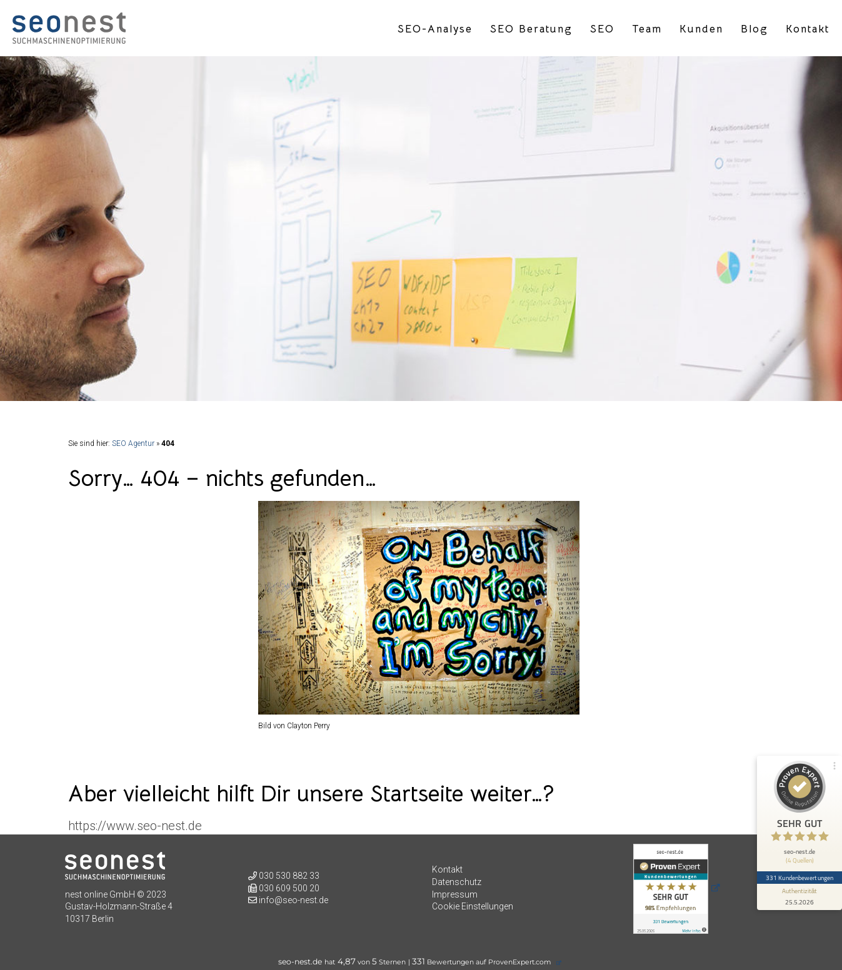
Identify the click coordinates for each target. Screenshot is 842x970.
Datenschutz (456, 882)
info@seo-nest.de (293, 900)
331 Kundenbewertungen (799, 877)
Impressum (455, 894)
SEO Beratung (531, 29)
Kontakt (807, 29)
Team (647, 29)
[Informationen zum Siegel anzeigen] (799, 897)
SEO (602, 29)
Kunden (701, 29)
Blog (754, 29)
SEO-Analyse (435, 29)
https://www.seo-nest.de (135, 825)
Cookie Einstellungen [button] (472, 906)
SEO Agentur (133, 443)
